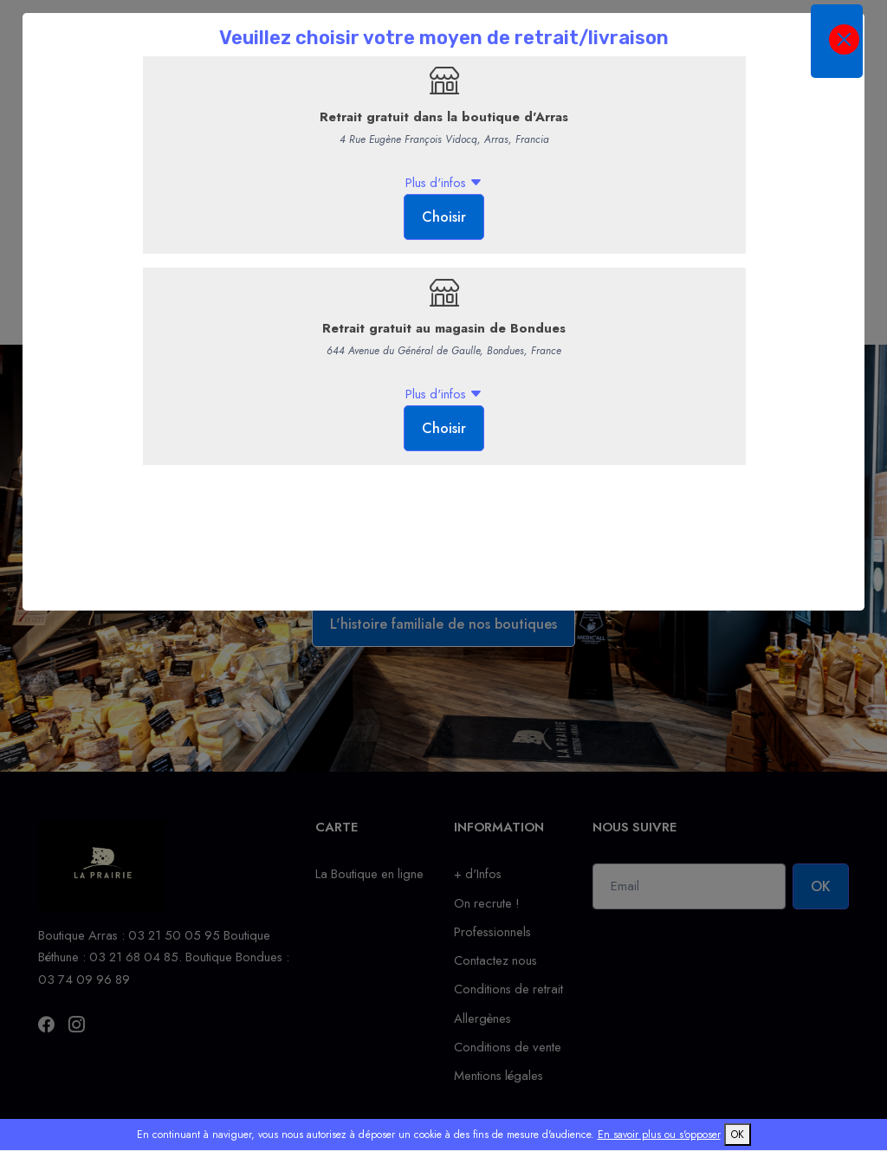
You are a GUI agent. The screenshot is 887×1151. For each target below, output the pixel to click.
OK (737, 1134)
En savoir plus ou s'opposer (659, 1134)
